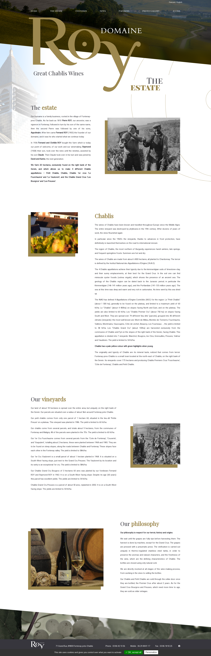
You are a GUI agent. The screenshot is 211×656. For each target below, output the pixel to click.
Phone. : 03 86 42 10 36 (115, 646)
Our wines (81, 10)
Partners (124, 10)
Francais (172, 2)
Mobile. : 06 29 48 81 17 (140, 646)
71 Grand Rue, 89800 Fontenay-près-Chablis (74, 646)
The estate (56, 10)
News (103, 10)
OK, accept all (133, 652)
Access (176, 10)
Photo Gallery (150, 10)
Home (34, 10)
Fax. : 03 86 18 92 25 (163, 646)
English (179, 2)
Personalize (151, 652)
